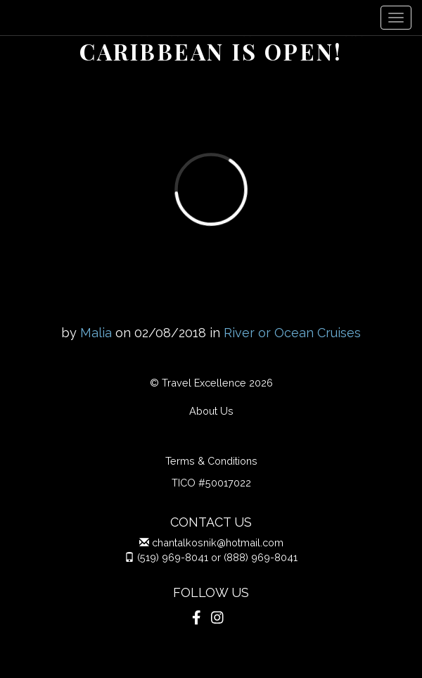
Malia (96, 332)
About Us (211, 411)
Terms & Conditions (211, 461)
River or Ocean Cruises (292, 332)
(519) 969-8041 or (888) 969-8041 (217, 557)
